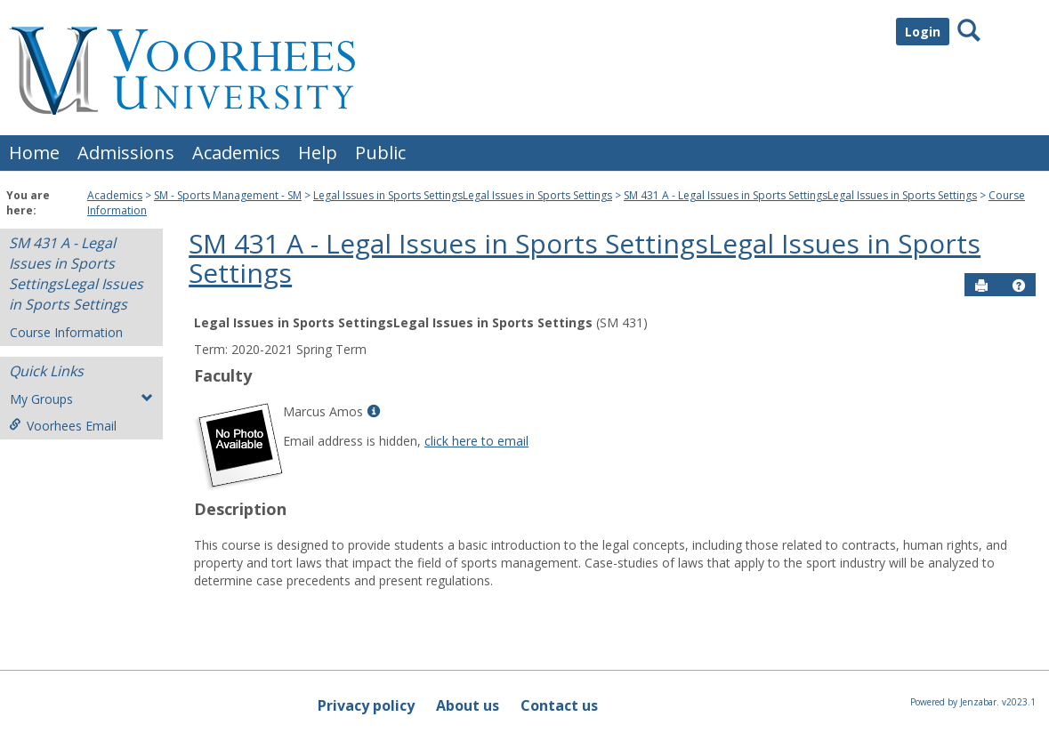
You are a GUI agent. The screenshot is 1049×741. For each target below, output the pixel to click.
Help (317, 153)
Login (922, 31)
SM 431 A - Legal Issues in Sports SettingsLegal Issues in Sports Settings (800, 195)
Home (34, 153)
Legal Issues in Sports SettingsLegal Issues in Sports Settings (462, 195)
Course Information (66, 332)
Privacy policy (366, 705)
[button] (1019, 285)
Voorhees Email (63, 425)
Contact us (559, 705)
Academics (236, 153)
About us (467, 705)
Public (380, 153)
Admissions (125, 153)
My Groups (81, 399)
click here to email (476, 440)
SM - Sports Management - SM (228, 195)
